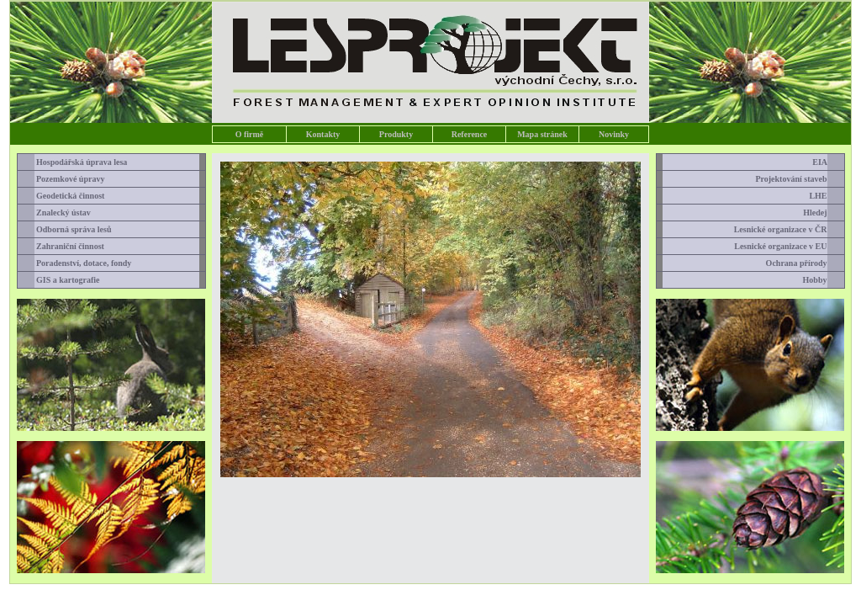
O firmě (249, 134)
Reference (470, 134)
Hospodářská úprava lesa (77, 162)
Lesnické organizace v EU (786, 246)
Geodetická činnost (65, 195)
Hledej (821, 212)
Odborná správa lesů (69, 229)
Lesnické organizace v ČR (787, 229)
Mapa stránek (542, 134)
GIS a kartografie (63, 279)
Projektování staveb (797, 178)
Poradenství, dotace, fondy (79, 263)
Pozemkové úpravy (65, 178)
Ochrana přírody (803, 263)
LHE (824, 195)
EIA (825, 162)
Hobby (821, 279)
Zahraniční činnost (65, 246)
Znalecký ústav (58, 212)
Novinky (614, 134)
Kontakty (323, 134)
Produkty (396, 134)
